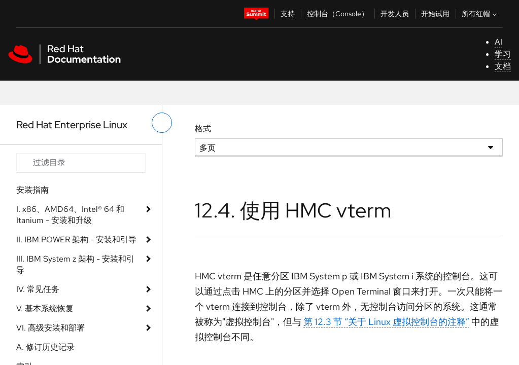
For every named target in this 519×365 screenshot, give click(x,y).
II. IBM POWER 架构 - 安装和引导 (76, 239)
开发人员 (394, 13)
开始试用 (435, 13)
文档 (503, 66)
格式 (203, 128)
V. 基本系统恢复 (45, 308)
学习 (503, 54)
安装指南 (32, 190)
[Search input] (81, 162)
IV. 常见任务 (37, 289)
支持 (288, 13)
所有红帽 (480, 13)
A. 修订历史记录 (45, 347)
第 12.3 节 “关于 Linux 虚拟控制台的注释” (386, 321)
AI (498, 41)
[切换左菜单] (162, 123)
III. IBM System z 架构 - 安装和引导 (75, 264)
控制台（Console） (337, 13)
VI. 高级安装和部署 (50, 327)
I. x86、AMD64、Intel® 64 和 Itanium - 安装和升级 (70, 215)
